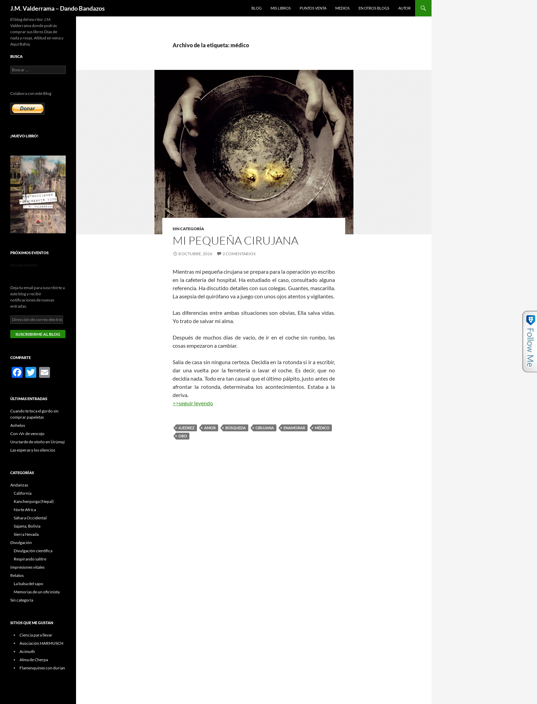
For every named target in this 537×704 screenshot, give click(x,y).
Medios (342, 8)
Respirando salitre (30, 558)
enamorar (294, 427)
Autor (404, 8)
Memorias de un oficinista (37, 591)
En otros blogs (374, 8)
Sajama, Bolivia (27, 526)
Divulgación (21, 542)
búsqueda (235, 427)
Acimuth (27, 651)
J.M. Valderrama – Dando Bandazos (57, 8)
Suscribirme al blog (37, 334)
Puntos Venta (313, 8)
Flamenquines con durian (42, 667)
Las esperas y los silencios (32, 450)
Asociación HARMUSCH (41, 643)
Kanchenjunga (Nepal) (34, 501)
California (23, 493)
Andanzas (19, 484)
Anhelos (17, 425)
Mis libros (281, 8)
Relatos (17, 575)
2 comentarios (239, 253)
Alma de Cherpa (34, 659)
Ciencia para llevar (36, 635)
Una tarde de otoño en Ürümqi (37, 441)
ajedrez (186, 427)
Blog (256, 8)
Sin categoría (188, 228)
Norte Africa (25, 509)
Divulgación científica (33, 550)
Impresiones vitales (27, 567)
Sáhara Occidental (30, 517)
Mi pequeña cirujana (235, 240)
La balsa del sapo (28, 583)
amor (210, 427)
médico (322, 427)
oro (182, 436)
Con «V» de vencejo (27, 433)
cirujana (264, 427)
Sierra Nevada (26, 534)
